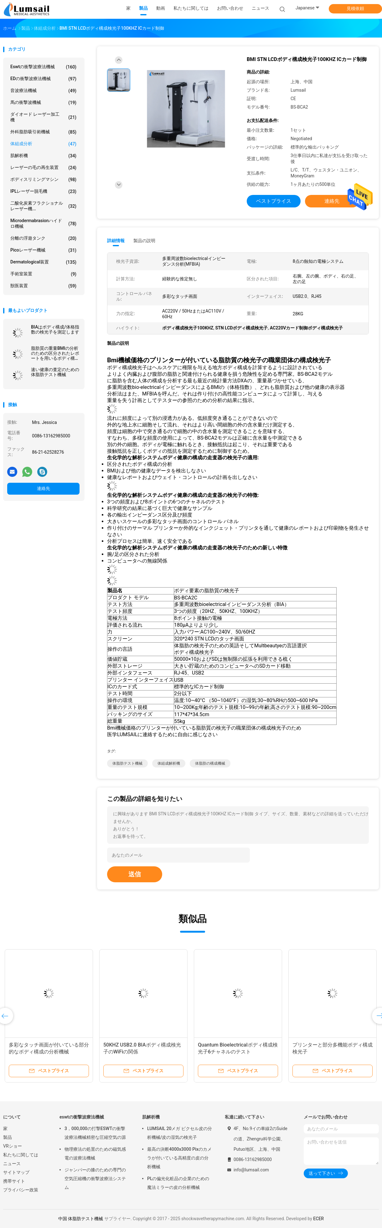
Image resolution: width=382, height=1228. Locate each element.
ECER (318, 1218)
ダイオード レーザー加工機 (43, 117)
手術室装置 (43, 274)
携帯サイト (14, 1181)
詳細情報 (116, 240)
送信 (134, 874)
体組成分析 (43, 144)
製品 (7, 1137)
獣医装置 (43, 286)
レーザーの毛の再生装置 (43, 168)
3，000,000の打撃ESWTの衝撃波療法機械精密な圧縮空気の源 (95, 1133)
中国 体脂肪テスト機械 (80, 1218)
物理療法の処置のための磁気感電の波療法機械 (95, 1153)
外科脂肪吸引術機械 (43, 132)
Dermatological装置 (43, 262)
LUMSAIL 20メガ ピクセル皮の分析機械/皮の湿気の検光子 (179, 1133)
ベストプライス (273, 201)
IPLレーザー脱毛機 (43, 191)
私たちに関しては (20, 1154)
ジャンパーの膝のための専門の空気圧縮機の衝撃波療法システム (95, 1178)
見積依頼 (355, 8)
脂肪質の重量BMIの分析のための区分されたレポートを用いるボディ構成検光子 (55, 353)
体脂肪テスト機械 (127, 763)
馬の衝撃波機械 (43, 102)
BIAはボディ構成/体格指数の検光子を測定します (55, 329)
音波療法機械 (43, 91)
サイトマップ (16, 1172)
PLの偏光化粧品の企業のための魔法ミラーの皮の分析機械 (178, 1183)
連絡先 (43, 488)
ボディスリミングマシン (43, 179)
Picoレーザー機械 (43, 250)
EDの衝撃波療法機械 (43, 79)
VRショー (12, 1146)
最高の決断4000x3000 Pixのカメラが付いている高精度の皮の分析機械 (179, 1158)
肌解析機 (43, 156)
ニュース (12, 1163)
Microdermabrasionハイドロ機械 (43, 223)
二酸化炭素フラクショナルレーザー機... (43, 206)
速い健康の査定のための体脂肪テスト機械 (55, 372)
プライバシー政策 (20, 1189)
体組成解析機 (168, 763)
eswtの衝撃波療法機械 (43, 67)
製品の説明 (144, 240)
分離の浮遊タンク (43, 238)
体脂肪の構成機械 (210, 763)
